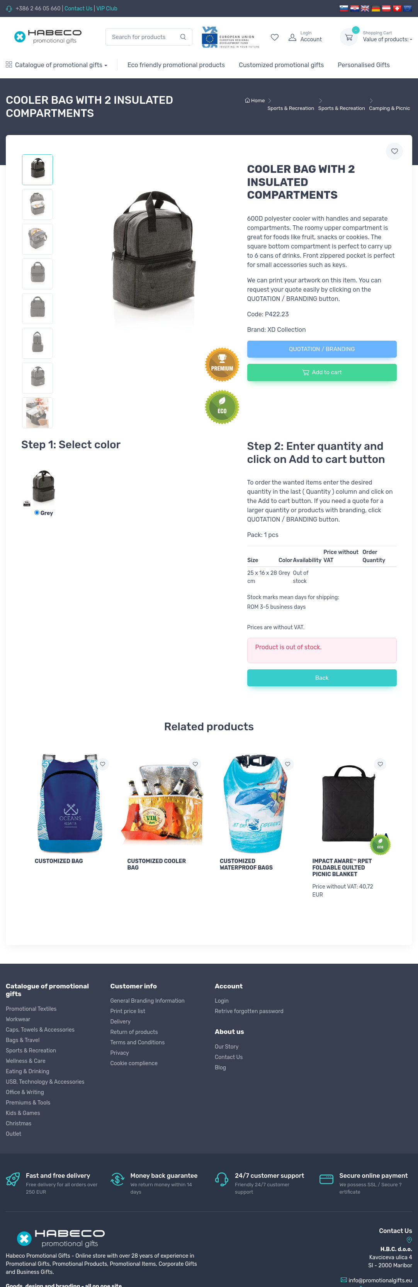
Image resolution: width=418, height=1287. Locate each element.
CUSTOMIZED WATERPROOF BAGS (246, 864)
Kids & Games (23, 1113)
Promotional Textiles (31, 1009)
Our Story (227, 1047)
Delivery (120, 1021)
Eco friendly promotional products (176, 65)
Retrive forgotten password (249, 1011)
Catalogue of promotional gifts (54, 65)
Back (321, 677)
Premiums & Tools (28, 1103)
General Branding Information (147, 1001)
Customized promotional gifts (281, 65)
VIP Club (106, 8)
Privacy (119, 1053)
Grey (43, 513)
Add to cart (322, 372)
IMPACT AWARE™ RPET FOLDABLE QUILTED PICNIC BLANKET (342, 868)
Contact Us (78, 8)
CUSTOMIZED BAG (59, 861)
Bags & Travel (22, 1040)
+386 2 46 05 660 (37, 8)
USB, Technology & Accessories (45, 1082)
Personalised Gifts (364, 65)
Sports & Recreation (31, 1050)
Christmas (18, 1123)
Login (222, 1001)
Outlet (13, 1134)
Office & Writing (25, 1092)
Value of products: (387, 36)
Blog (220, 1067)
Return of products (134, 1032)
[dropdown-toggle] (349, 37)
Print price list (127, 1011)
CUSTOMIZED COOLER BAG (156, 864)
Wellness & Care (26, 1061)
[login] (307, 37)
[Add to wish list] (103, 764)
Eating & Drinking (27, 1071)
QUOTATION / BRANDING (322, 349)
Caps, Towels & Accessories (40, 1030)
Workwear (18, 1019)
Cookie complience (134, 1063)
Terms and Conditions (137, 1042)
